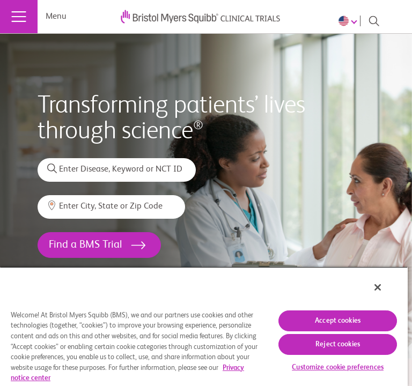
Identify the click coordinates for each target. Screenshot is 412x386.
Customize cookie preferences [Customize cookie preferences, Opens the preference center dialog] (338, 367)
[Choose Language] (349, 21)
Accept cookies (337, 320)
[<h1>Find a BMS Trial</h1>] (99, 245)
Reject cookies (337, 344)
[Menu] (19, 16)
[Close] (377, 287)
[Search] (373, 20)
